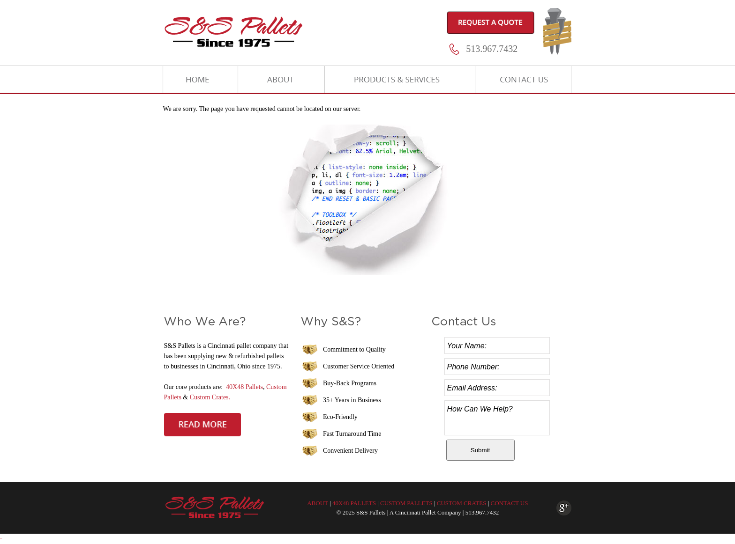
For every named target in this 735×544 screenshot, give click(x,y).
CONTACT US (509, 503)
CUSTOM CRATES (462, 503)
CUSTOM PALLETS (406, 503)
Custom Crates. (210, 397)
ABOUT (317, 503)
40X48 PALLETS (354, 503)
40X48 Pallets (244, 386)
